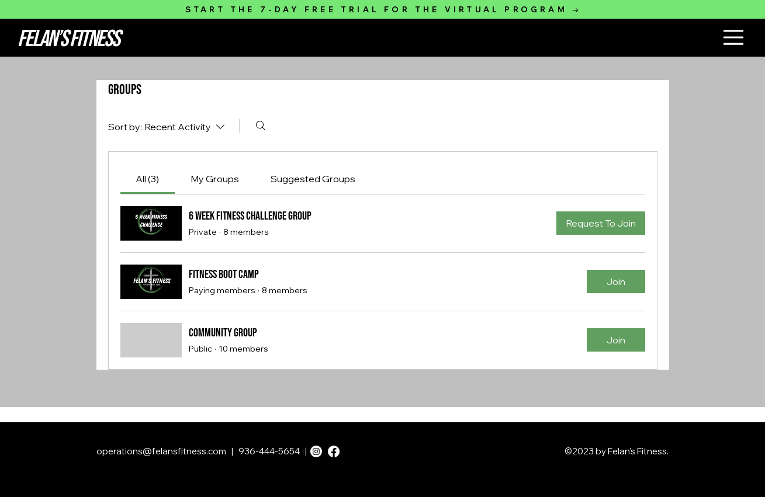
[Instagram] (316, 451)
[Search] (261, 126)
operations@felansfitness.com (161, 451)
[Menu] (733, 37)
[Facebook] (334, 451)
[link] (147, 179)
